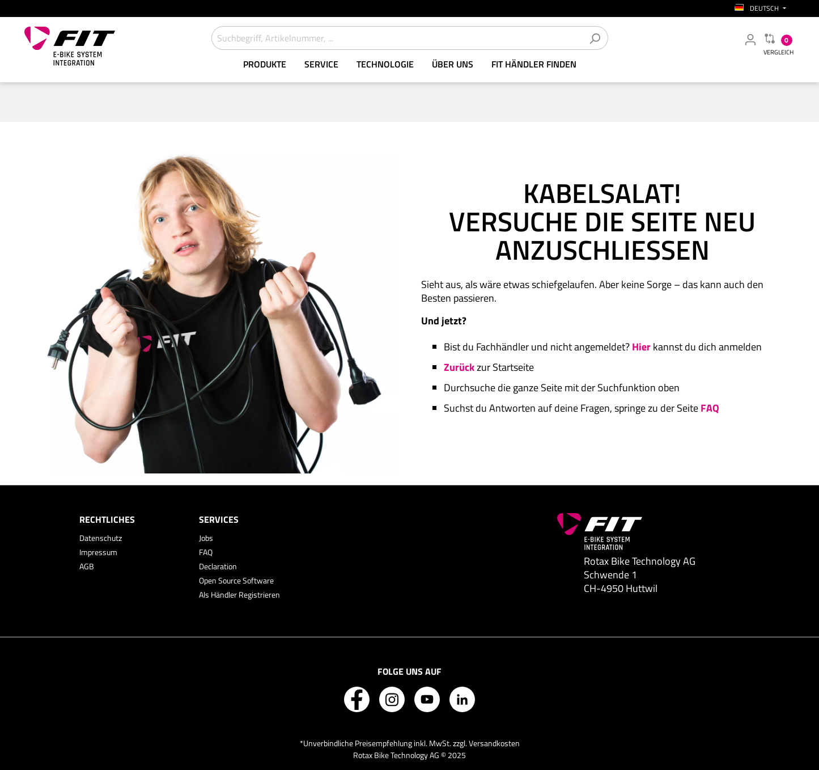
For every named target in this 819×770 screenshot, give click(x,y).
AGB (86, 566)
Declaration (218, 566)
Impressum (98, 552)
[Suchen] (595, 38)
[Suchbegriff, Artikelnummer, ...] (396, 38)
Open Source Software (236, 580)
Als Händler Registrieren (239, 594)
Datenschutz (100, 538)
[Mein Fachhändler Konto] (750, 39)
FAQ (206, 552)
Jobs (206, 538)
